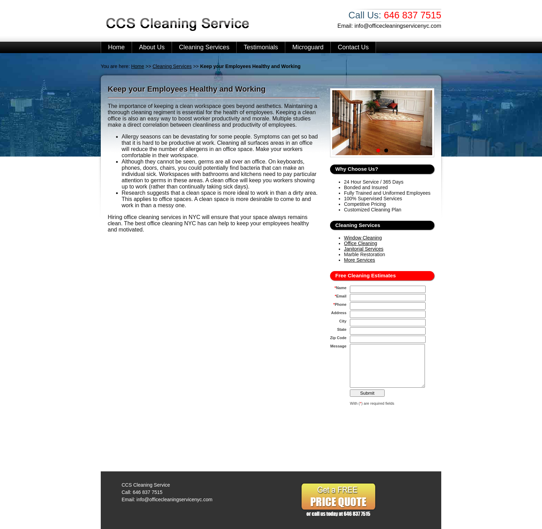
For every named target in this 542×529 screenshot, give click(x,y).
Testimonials (261, 47)
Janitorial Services (364, 249)
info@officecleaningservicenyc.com (397, 26)
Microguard (307, 47)
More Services (359, 260)
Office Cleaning (360, 243)
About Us (152, 47)
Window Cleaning (363, 238)
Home (116, 47)
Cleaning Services (204, 47)
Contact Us (353, 47)
